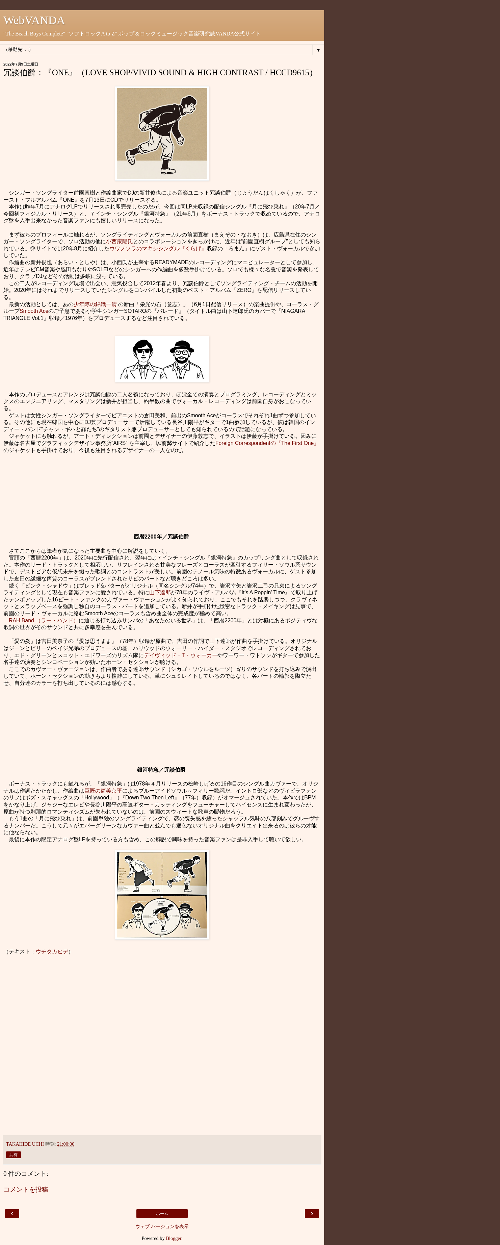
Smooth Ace (34, 311)
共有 (13, 1154)
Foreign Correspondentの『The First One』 (267, 443)
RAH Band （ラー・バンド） (44, 620)
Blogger (173, 1238)
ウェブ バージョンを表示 (162, 1226)
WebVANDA (34, 20)
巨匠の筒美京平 (103, 791)
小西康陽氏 (119, 241)
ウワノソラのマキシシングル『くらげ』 (158, 248)
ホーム (162, 1213)
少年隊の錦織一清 (95, 304)
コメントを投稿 (25, 1189)
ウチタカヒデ (52, 951)
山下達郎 (160, 592)
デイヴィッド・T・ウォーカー (180, 655)
